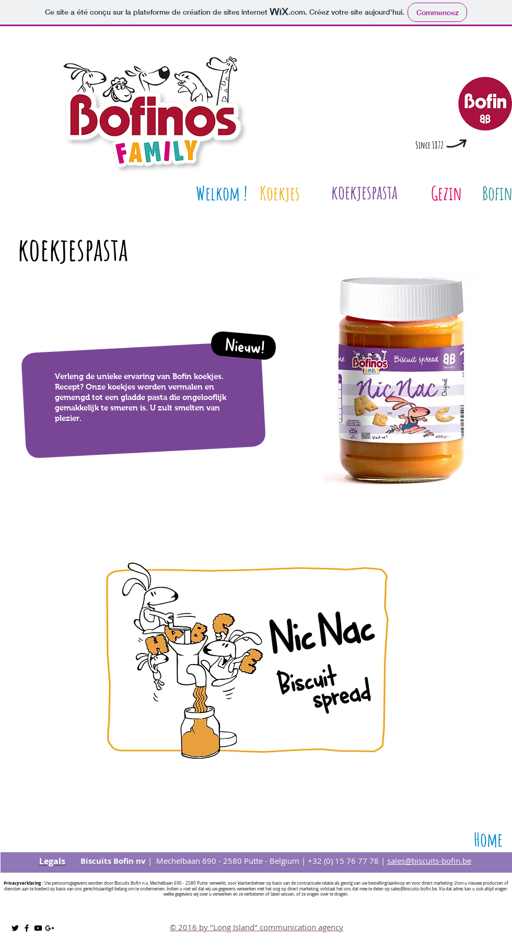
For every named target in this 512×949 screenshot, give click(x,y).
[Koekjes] (280, 193)
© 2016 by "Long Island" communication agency (256, 927)
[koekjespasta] (364, 192)
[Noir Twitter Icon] (15, 928)
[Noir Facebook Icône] (26, 928)
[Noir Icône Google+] (49, 928)
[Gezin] (446, 193)
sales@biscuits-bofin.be (429, 860)
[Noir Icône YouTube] (38, 928)
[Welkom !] (221, 193)
